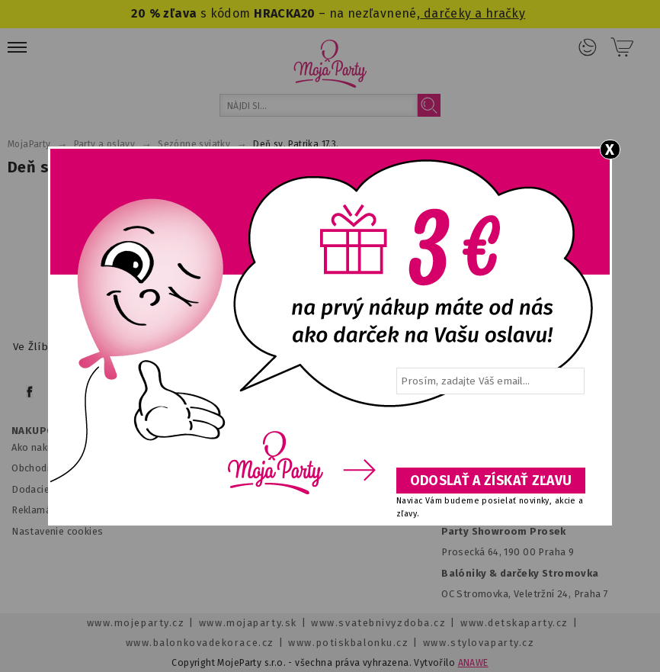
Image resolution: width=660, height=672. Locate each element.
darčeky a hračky (472, 13)
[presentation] (489, 436)
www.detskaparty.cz (514, 623)
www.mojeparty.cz (136, 623)
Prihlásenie (587, 47)
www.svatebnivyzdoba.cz (378, 623)
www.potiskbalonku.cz (348, 642)
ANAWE (473, 663)
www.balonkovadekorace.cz (200, 642)
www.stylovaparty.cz (478, 642)
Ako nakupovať (45, 447)
